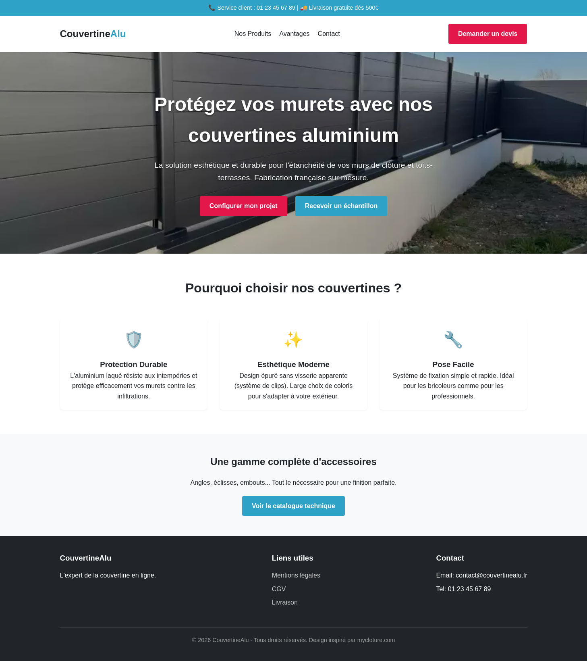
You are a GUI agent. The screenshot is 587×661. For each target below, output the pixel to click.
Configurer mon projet (243, 205)
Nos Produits (253, 33)
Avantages (294, 33)
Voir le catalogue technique (293, 506)
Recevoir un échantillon (341, 205)
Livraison (285, 602)
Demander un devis (488, 33)
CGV (279, 589)
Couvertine (93, 33)
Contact (329, 33)
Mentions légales (296, 575)
